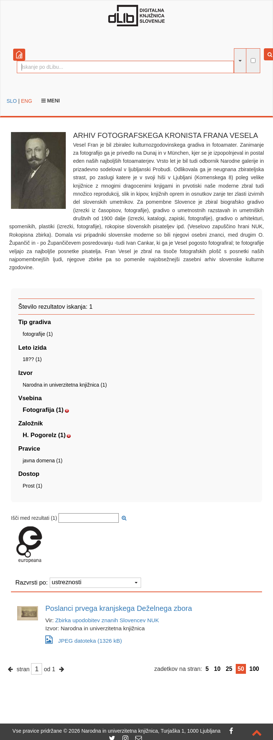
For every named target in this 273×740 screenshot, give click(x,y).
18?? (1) (32, 359)
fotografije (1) (38, 334)
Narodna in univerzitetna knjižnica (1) (65, 385)
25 (229, 669)
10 (217, 669)
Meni (50, 101)
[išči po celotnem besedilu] (253, 60)
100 (254, 669)
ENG (26, 101)
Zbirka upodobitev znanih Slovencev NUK (107, 620)
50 (241, 669)
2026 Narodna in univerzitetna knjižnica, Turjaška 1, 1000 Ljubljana (145, 731)
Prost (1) (32, 486)
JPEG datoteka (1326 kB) (83, 639)
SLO (12, 101)
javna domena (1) (42, 460)
